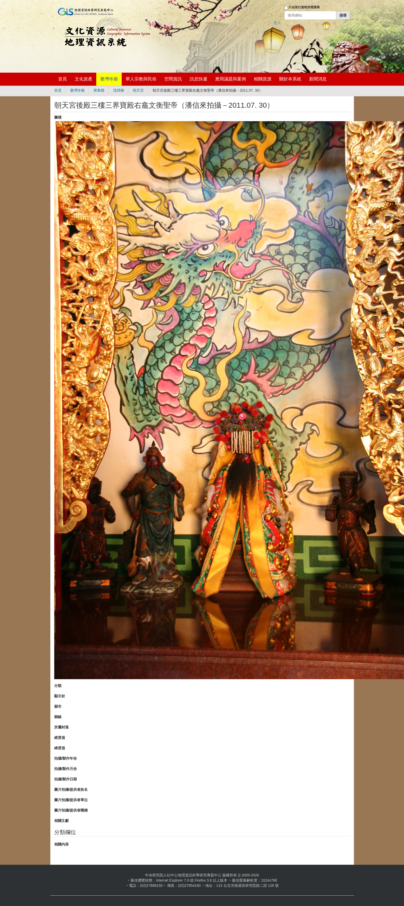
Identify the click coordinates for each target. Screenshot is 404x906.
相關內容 (61, 844)
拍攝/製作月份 (65, 769)
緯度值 (59, 748)
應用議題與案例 (230, 79)
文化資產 (83, 79)
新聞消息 (318, 79)
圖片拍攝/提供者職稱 (71, 810)
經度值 (59, 737)
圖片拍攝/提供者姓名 (71, 789)
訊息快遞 (198, 79)
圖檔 (57, 117)
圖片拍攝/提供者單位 (71, 800)
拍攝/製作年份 (65, 758)
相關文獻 (61, 821)
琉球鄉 (118, 90)
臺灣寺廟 (109, 79)
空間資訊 (173, 79)
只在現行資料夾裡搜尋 (304, 7)
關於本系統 (290, 79)
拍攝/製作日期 (65, 779)
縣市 (57, 706)
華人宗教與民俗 (141, 79)
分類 (57, 686)
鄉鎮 (57, 717)
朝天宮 (138, 90)
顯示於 (59, 696)
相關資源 (262, 79)
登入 (277, 23)
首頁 (62, 79)
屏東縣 (98, 90)
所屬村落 (61, 727)
